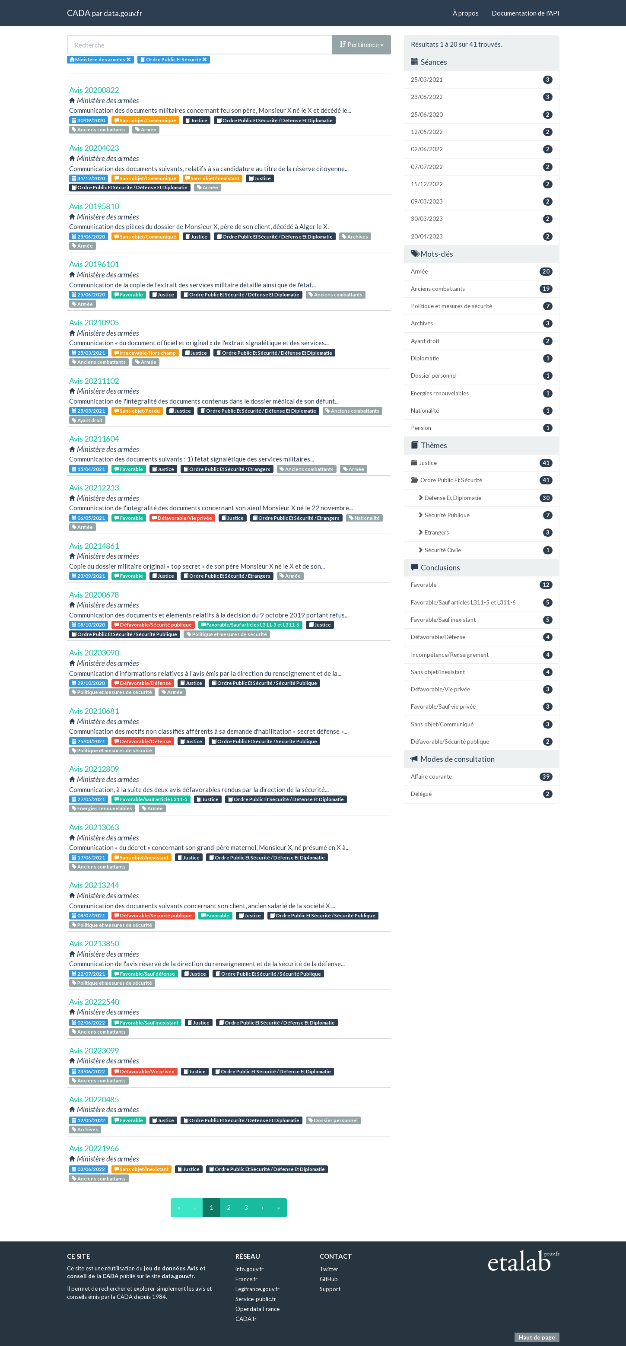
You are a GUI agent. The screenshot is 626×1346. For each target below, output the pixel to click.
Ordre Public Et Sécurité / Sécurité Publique (124, 634)
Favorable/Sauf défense (144, 974)
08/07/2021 (88, 915)
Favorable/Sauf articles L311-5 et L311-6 (250, 624)
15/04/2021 (88, 469)
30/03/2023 (482, 219)
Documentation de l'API (525, 13)
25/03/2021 (88, 353)
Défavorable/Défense (142, 683)
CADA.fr (246, 1318)
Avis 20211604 (94, 438)
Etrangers (485, 532)
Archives (355, 236)
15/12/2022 (482, 184)
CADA (78, 13)
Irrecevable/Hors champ (145, 353)
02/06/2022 (88, 1022)
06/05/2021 (88, 518)
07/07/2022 (482, 167)
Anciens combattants (99, 129)
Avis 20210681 (94, 711)
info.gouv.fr (249, 1269)
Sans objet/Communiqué (145, 120)
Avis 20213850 (94, 943)
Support (330, 1289)
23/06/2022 (88, 1071)
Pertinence (362, 44)
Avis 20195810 (94, 206)
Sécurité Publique (485, 515)
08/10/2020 (88, 624)
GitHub (329, 1279)
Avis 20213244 (94, 885)
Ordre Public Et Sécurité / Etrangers (227, 469)
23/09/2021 (88, 576)
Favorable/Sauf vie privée (482, 707)
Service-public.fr (255, 1298)
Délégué (482, 794)
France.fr (246, 1279)
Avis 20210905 (94, 322)
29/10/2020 (88, 683)
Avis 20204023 (94, 148)
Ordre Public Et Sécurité (482, 480)
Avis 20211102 (94, 380)
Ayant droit (87, 420)
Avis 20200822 (94, 90)
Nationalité (364, 518)
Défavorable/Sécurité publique (153, 624)
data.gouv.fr (123, 13)
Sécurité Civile (485, 550)
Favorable (128, 294)
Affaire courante (482, 777)
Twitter (329, 1269)
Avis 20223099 (94, 1050)
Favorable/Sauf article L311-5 (150, 799)
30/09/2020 (88, 120)
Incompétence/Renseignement (482, 655)
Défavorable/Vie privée (182, 518)
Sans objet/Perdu (137, 411)
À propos (466, 13)
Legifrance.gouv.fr (257, 1289)
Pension (482, 428)
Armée (145, 129)
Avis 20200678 (94, 594)
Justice (196, 120)
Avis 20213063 (94, 827)
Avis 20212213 (94, 487)
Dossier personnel (333, 1120)
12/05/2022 (88, 1120)
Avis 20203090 (94, 652)
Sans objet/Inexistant (212, 178)
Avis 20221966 (94, 1148)
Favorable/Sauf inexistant (146, 1022)
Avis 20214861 (94, 545)
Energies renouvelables (102, 808)
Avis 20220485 (94, 1099)
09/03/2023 (482, 201)
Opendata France (257, 1308)
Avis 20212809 (94, 768)
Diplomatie (482, 358)
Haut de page (537, 1337)
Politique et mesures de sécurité (227, 634)
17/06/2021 (88, 857)
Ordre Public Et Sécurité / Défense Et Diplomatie (275, 120)
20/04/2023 (482, 236)
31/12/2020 (88, 178)
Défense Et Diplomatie (485, 498)
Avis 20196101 (94, 264)
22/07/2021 (88, 974)
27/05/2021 (88, 799)
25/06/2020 (88, 236)
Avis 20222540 (94, 1001)
